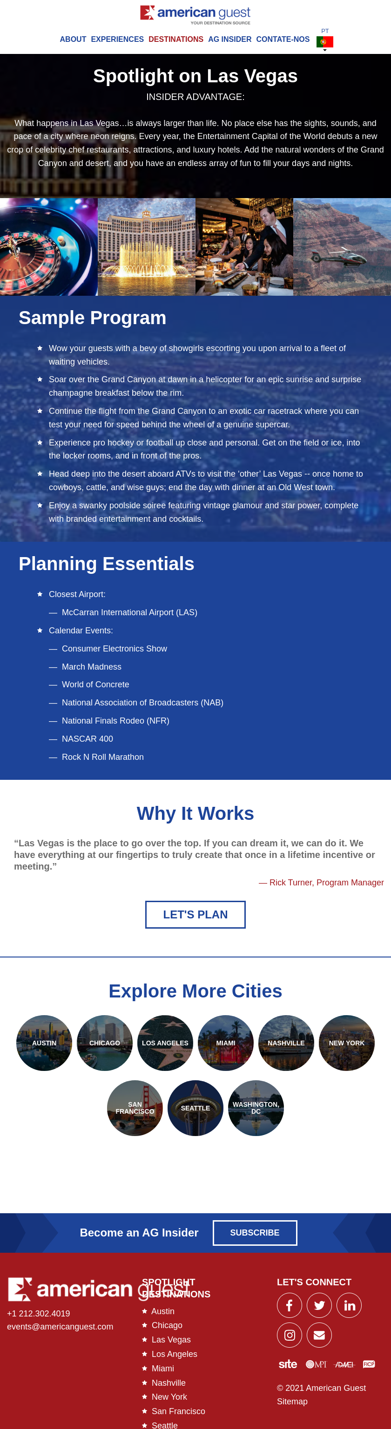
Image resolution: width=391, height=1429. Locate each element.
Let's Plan (195, 916)
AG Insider (229, 39)
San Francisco (178, 1413)
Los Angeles (174, 1356)
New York (169, 1399)
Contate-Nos (283, 39)
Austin (163, 1313)
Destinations (175, 39)
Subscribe (255, 1234)
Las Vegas (171, 1342)
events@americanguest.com (60, 1329)
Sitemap (292, 1404)
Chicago (167, 1327)
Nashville (169, 1384)
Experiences (117, 39)
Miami (163, 1370)
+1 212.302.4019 (38, 1315)
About (73, 39)
